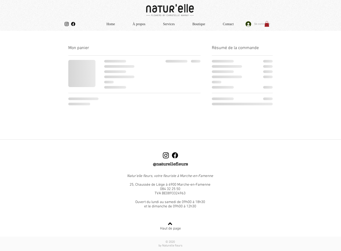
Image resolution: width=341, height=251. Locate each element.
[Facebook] (73, 24)
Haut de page (170, 228)
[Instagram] (66, 24)
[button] (266, 24)
